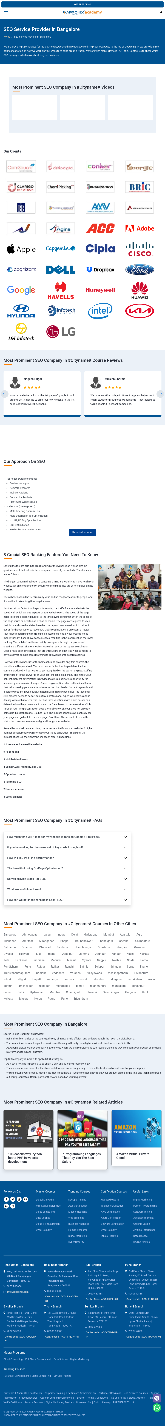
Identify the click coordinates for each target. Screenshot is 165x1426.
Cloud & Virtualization (48, 1223)
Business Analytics (78, 1223)
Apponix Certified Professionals (57, 1397)
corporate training (54, 1393)
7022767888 (135, 1331)
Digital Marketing (45, 1199)
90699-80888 (95, 1293)
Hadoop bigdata (110, 1199)
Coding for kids (141, 1242)
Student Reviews (28, 1397)
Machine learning (77, 1211)
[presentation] (4, 394)
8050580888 (135, 1293)
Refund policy (118, 1397)
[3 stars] (33, 387)
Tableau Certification (112, 1205)
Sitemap (105, 1402)
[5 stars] (40, 387)
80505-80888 (14, 1286)
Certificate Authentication (82, 1393)
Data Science (43, 1217)
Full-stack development (48, 1205)
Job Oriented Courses (136, 1393)
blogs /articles (137, 1397)
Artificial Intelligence (144, 1229)
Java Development (143, 1217)
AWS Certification (77, 1205)
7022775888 (14, 1331)
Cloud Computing (13, 1359)
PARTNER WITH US (123, 1402)
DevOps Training (77, 1199)
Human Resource (77, 1229)
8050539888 (95, 1326)
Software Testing (142, 1211)
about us (22, 1393)
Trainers (151, 1397)
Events (80, 1397)
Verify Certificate (13, 1402)
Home (7, 36)
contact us (36, 1393)
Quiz (96, 1402)
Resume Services (33, 1402)
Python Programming (145, 1205)
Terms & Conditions (97, 1397)
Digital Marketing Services (59, 1402)
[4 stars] (36, 387)
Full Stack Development (38, 1359)
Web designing (76, 1217)
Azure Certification (111, 1217)
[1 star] (25, 387)
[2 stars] (29, 387)
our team (9, 1393)
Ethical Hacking (109, 1236)
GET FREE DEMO (82, 4)
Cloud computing (45, 1211)
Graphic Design (141, 1223)
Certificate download (109, 1393)
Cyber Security (44, 1229)
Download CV (83, 1402)
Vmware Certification (112, 1223)
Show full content (82, 532)
